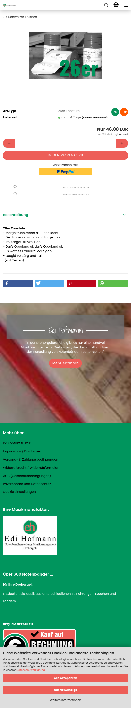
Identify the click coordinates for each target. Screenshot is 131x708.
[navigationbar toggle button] (126, 5)
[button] (9, 143)
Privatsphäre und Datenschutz (27, 484)
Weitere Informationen (65, 700)
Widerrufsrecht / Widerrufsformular (31, 467)
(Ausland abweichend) (95, 117)
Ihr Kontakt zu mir (16, 443)
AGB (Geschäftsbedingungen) (27, 476)
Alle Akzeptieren (65, 678)
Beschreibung (15, 214)
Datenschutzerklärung (31, 670)
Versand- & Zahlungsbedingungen (30, 459)
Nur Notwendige (65, 690)
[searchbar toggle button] (106, 5)
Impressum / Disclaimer (22, 451)
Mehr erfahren (65, 363)
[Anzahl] (65, 143)
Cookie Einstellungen (19, 491)
